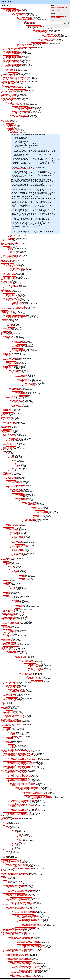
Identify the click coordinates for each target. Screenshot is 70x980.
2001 (66, 7)
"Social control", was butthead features (11, 714)
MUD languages (7, 121)
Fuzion (3, 416)
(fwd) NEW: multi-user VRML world (10, 720)
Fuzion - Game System (7, 418)
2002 (52, 9)
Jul (65, 16)
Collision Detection (6, 430)
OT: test (3, 332)
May (61, 16)
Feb (54, 16)
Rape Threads (4, 707)
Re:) (2, 821)
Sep (52, 17)
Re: (2, 450)
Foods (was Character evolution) (9, 618)
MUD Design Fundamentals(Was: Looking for (35, 793)
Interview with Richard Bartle (8, 95)
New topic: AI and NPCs (7, 648)
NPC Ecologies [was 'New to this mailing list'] (13, 308)
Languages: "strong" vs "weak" (9, 289)
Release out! (4, 280)
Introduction (4, 244)
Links (52, 26)
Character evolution (6, 335)
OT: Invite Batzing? (6, 312)
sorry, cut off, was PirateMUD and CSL (11, 243)
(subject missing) (5, 417)
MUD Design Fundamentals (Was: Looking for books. (15, 873)
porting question (5, 290)
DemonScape (4, 310)
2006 (63, 9)
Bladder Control (5, 427)
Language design (5, 626)
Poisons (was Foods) (6, 639)
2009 (55, 10)
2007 (66, 9)
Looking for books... (6, 431)
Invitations (3, 636)
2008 (52, 10)
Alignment (3, 559)
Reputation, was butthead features (10, 85)
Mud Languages (5, 120)
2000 (63, 7)
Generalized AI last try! (7, 96)
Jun (63, 16)
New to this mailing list (7, 291)
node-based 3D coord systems (9, 260)
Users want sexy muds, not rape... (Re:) (11, 818)
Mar (57, 16)
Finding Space (4, 319)
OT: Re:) (3, 876)
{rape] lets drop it (5, 633)
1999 (60, 7)
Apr (59, 16)
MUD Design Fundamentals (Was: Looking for (13, 770)
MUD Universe (11, 732)
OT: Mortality (4, 819)
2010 (58, 10)
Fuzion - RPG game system (8, 333)
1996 (52, 7)
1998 (58, 7)
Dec (59, 17)
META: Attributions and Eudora (9, 644)
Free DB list (4, 647)
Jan (52, 16)
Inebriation (4, 625)
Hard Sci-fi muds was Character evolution (12, 884)
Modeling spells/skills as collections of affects (13, 932)
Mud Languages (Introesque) (8, 253)
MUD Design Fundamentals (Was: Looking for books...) (15, 750)
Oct (54, 17)
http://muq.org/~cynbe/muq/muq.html (23, 168)
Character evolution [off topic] (9, 719)
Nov (57, 17)
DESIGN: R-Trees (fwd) (7, 610)
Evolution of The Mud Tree (8, 311)
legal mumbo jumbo (6, 426)
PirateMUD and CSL (6, 66)
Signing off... (4, 261)
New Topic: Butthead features (8, 8)
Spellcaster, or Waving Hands (8, 98)
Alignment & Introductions (8, 613)
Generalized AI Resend (7, 93)
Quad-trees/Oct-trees (6, 257)
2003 (55, 9)
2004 (58, 9)
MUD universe (4, 725)
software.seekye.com (35, 979)
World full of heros (6, 870)
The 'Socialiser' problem (7, 263)
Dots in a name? (5, 281)
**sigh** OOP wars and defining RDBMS (11, 861)
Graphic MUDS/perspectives (8, 82)
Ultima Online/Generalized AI (8, 83)
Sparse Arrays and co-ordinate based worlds (12, 76)
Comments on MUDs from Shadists (10, 623)
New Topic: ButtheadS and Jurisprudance (12, 314)
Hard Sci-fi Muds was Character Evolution (14, 893)
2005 (60, 9)
